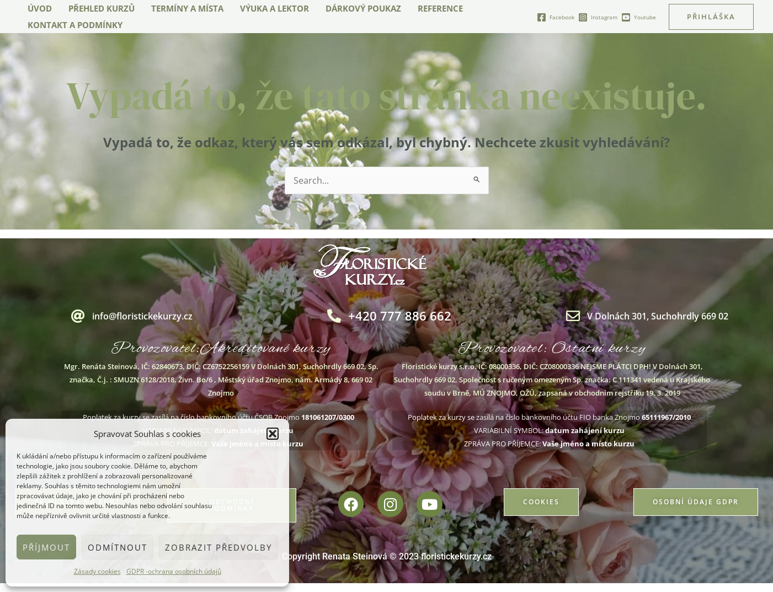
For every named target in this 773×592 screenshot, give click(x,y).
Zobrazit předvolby (218, 547)
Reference (440, 8)
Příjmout (46, 547)
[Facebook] (555, 17)
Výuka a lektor (274, 8)
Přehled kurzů (101, 8)
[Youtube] (638, 17)
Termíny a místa (187, 8)
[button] (272, 433)
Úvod (40, 8)
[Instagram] (597, 17)
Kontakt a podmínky (75, 24)
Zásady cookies (97, 571)
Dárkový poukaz (363, 8)
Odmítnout (117, 547)
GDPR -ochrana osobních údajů (173, 571)
